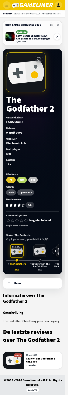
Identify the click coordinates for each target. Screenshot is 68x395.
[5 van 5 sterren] (26, 220)
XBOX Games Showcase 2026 (23, 25)
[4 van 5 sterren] (21, 220)
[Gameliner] (32, 5)
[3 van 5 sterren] (17, 220)
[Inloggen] (58, 5)
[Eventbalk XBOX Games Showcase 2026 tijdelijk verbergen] (51, 25)
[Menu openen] (7, 5)
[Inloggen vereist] (39, 59)
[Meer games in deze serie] (55, 251)
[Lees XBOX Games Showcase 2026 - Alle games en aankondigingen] (28, 37)
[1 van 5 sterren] (8, 220)
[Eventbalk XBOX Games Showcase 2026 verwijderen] (57, 25)
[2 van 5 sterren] (13, 220)
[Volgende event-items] (57, 36)
